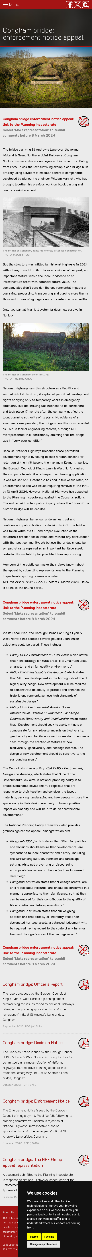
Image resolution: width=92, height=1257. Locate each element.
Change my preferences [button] (43, 1244)
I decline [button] (49, 1236)
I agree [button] (34, 1236)
